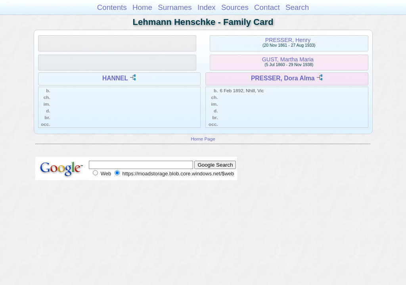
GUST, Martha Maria (288, 59)
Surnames (175, 7)
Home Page (203, 138)
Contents (112, 7)
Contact (267, 7)
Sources (235, 7)
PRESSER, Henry (287, 40)
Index (206, 7)
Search (297, 7)
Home (142, 7)
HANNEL (115, 78)
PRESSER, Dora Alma (283, 78)
